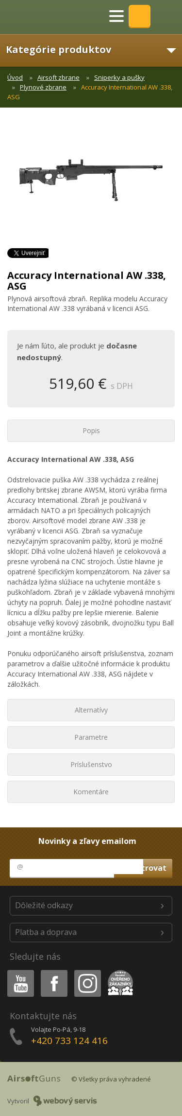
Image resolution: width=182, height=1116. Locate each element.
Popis (91, 430)
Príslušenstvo (91, 764)
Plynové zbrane (43, 87)
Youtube (17, 971)
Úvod (15, 77)
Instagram (86, 971)
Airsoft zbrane (58, 77)
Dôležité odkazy (44, 905)
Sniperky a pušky (119, 77)
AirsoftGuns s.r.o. (41, 17)
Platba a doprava (46, 932)
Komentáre (91, 791)
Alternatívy (91, 709)
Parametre (91, 737)
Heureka (118, 971)
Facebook (53, 971)
